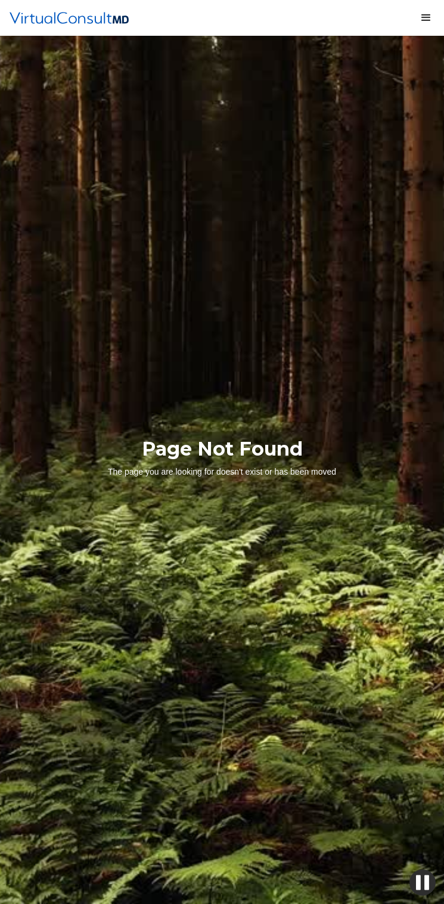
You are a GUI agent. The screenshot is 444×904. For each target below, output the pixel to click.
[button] (426, 18)
